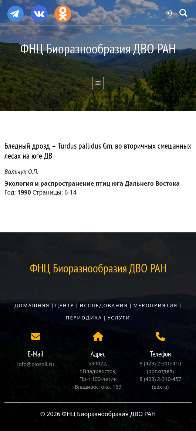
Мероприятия (156, 305)
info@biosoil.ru (35, 364)
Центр (64, 305)
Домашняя (32, 305)
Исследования (104, 305)
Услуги (119, 317)
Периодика (84, 317)
